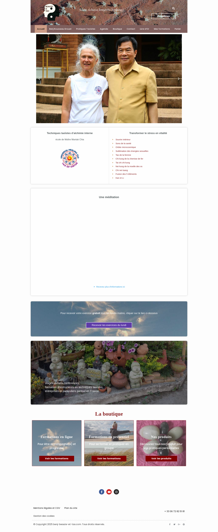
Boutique (117, 29)
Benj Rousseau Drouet (60, 29)
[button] (173, 8)
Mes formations (162, 29)
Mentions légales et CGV (46, 510)
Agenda (104, 29)
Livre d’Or (144, 29)
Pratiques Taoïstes (85, 29)
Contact (131, 29)
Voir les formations (56, 460)
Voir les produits (161, 460)
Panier (178, 29)
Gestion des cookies (44, 518)
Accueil (40, 29)
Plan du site (70, 510)
